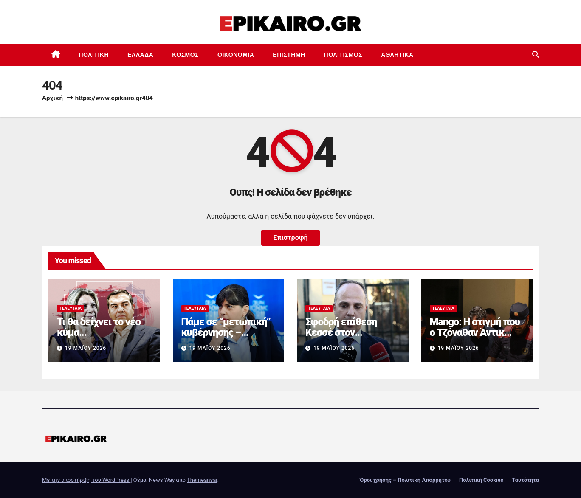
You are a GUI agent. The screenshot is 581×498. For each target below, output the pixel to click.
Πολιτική (94, 55)
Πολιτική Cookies (481, 480)
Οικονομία (235, 55)
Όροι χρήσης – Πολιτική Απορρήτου (405, 480)
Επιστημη (289, 55)
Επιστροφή (290, 238)
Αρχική (52, 98)
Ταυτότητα (525, 480)
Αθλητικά (397, 55)
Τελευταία (70, 308)
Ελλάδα (140, 55)
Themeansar (202, 480)
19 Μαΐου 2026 (85, 348)
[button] (535, 55)
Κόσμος (185, 55)
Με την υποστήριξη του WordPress (86, 480)
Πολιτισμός (343, 55)
